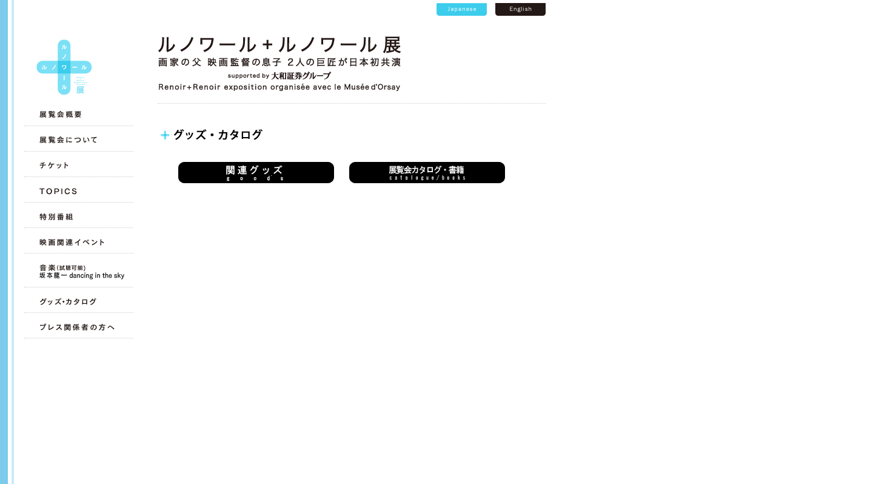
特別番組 (77, 216)
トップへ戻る (64, 67)
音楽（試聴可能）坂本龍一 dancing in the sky (77, 272)
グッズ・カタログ (77, 301)
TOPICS (77, 191)
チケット (77, 165)
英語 (520, 9)
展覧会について (77, 140)
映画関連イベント (77, 242)
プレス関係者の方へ (77, 327)
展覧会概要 (77, 114)
